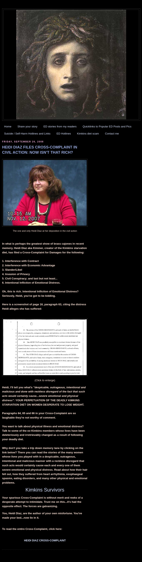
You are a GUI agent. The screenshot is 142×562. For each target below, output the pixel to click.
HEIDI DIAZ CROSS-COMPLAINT (45, 540)
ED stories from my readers (59, 126)
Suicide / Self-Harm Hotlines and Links (27, 133)
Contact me (112, 133)
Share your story (27, 126)
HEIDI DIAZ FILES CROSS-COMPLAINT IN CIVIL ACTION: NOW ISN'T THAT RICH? (39, 150)
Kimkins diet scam (88, 133)
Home (7, 126)
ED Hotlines (64, 133)
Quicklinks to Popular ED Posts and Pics (107, 126)
